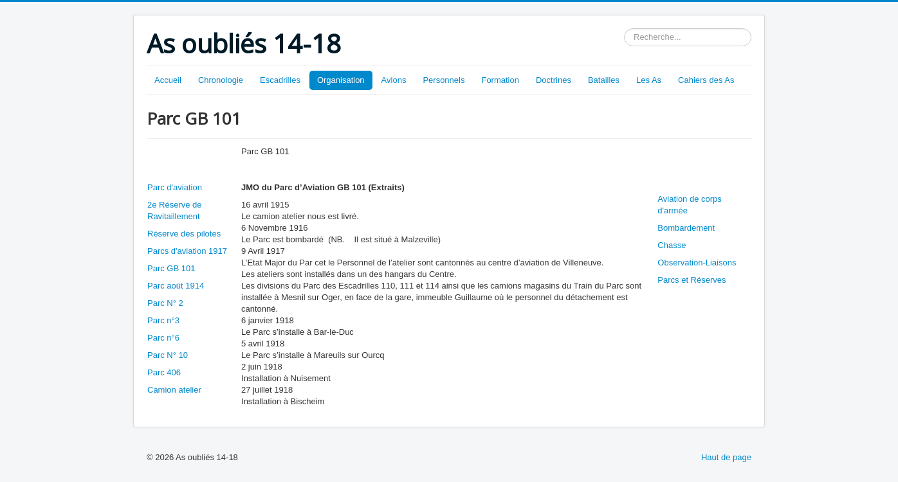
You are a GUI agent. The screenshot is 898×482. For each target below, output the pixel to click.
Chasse (671, 245)
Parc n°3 (163, 320)
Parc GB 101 (171, 268)
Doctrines (553, 80)
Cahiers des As (706, 80)
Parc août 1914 (175, 285)
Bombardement (686, 228)
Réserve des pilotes (184, 233)
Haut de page (726, 457)
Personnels (443, 80)
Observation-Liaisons (696, 262)
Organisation (341, 80)
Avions (394, 80)
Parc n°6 (163, 338)
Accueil (167, 80)
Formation (500, 80)
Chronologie (220, 80)
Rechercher (624, 28)
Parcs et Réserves (691, 280)
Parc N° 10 (167, 355)
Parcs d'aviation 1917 (187, 251)
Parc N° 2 (165, 303)
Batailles (603, 80)
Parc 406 (164, 372)
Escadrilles (280, 80)
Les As (648, 80)
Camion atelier (174, 390)
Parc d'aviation (174, 187)
